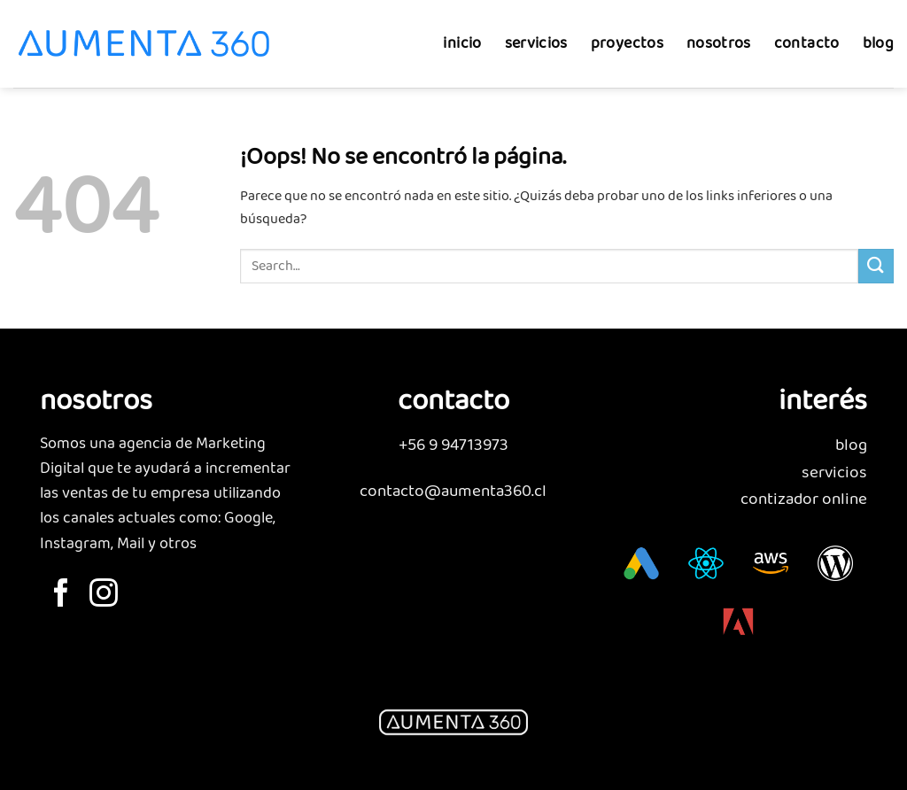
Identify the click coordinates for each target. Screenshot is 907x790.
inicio (462, 34)
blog (878, 34)
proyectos (627, 34)
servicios (536, 34)
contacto (807, 34)
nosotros (718, 34)
